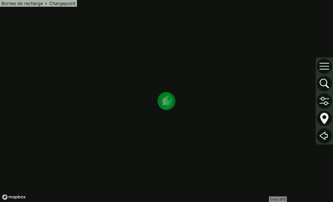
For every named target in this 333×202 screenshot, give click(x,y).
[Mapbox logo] (14, 197)
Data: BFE (278, 199)
